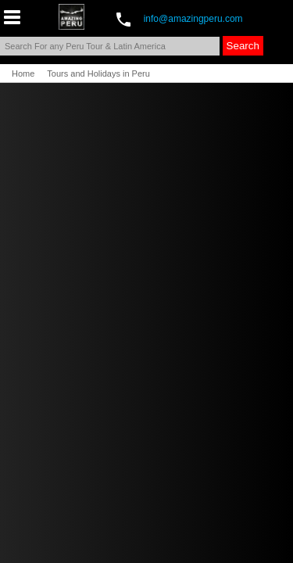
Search (243, 46)
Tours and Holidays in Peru (98, 73)
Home (23, 73)
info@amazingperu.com (193, 18)
